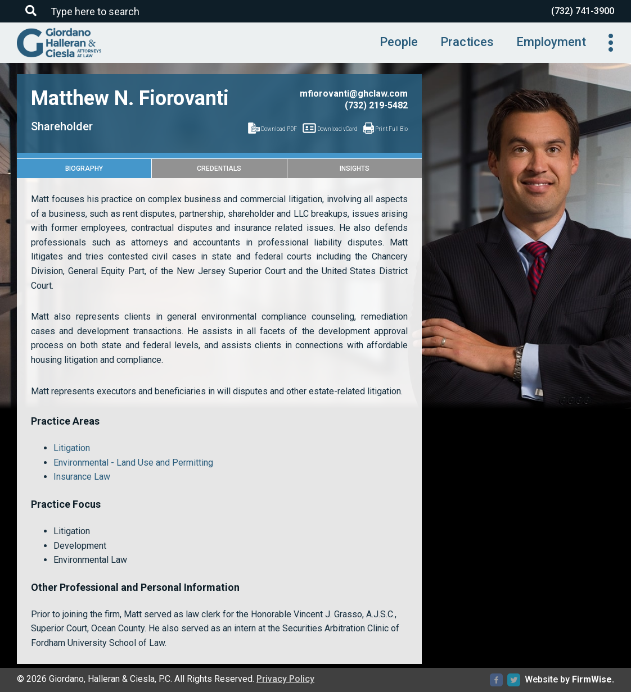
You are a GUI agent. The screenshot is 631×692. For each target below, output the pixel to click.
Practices (467, 42)
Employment (551, 42)
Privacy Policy (285, 678)
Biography (84, 168)
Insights (354, 168)
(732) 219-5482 (376, 105)
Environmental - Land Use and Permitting (133, 462)
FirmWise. (593, 679)
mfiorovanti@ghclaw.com (354, 93)
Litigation (71, 448)
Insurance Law (81, 476)
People (399, 42)
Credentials (219, 168)
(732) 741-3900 (582, 11)
